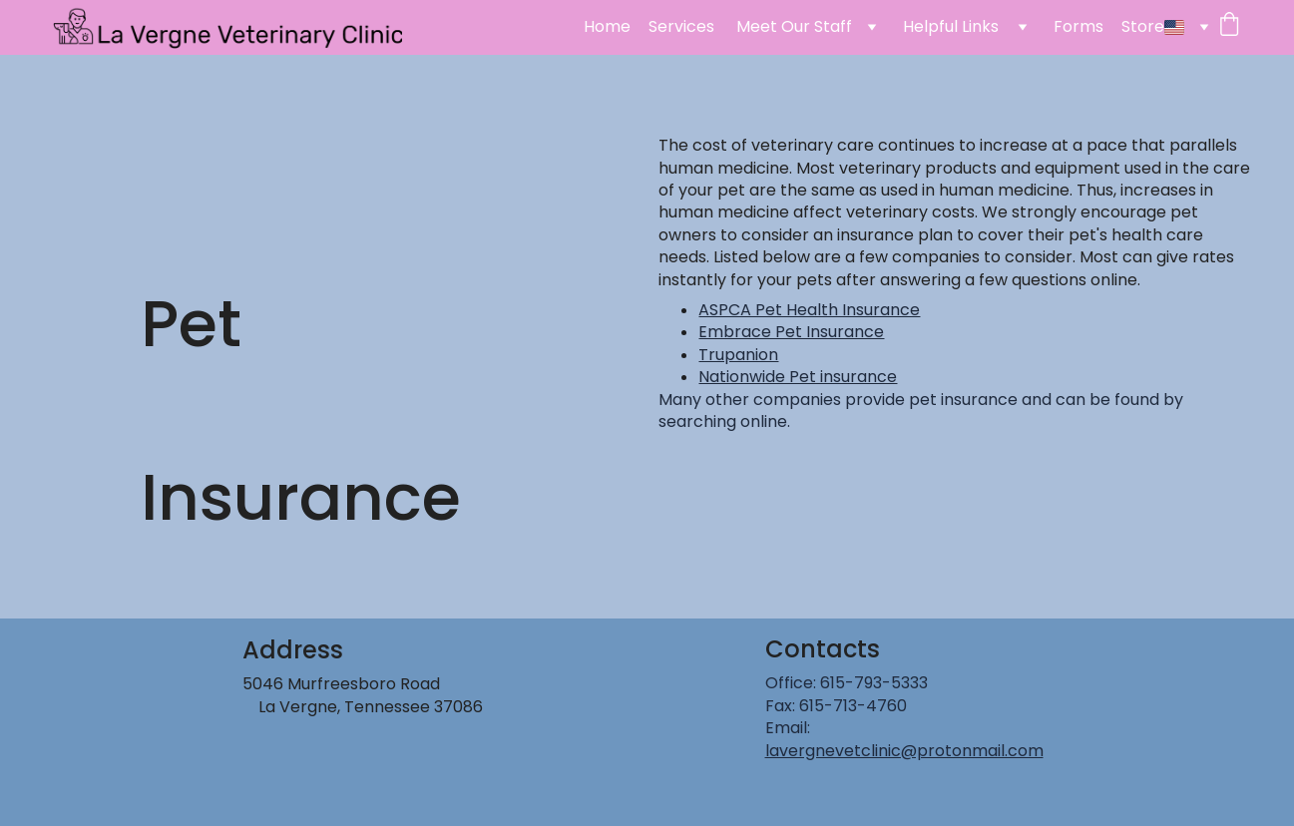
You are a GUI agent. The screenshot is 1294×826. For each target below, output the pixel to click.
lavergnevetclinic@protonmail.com (904, 750)
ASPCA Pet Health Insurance (809, 309)
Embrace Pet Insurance (791, 331)
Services (683, 27)
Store (1142, 27)
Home (607, 27)
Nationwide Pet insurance (797, 376)
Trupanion (738, 354)
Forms (1078, 27)
